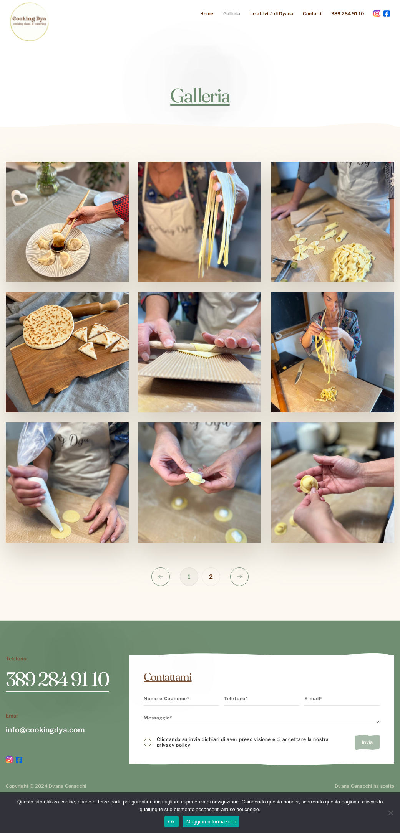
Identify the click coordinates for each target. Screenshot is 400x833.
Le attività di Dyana (271, 13)
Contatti (312, 13)
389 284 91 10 (347, 13)
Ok (171, 822)
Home (206, 13)
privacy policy (174, 745)
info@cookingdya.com (45, 729)
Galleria (231, 13)
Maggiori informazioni (211, 822)
